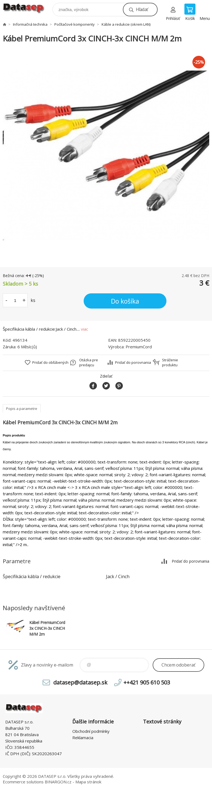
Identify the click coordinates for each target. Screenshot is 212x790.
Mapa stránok (88, 781)
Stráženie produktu (170, 362)
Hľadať (142, 9)
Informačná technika (30, 24)
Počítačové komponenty (74, 24)
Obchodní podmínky (91, 731)
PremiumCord (139, 346)
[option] (106, 155)
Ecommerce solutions (23, 781)
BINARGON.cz (58, 781)
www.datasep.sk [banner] (27, 8)
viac (84, 329)
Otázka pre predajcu (88, 362)
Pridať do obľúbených (50, 362)
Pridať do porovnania (133, 362)
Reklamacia (82, 737)
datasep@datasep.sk (80, 682)
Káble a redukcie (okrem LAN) (126, 24)
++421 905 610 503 (146, 682)
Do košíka (125, 301)
